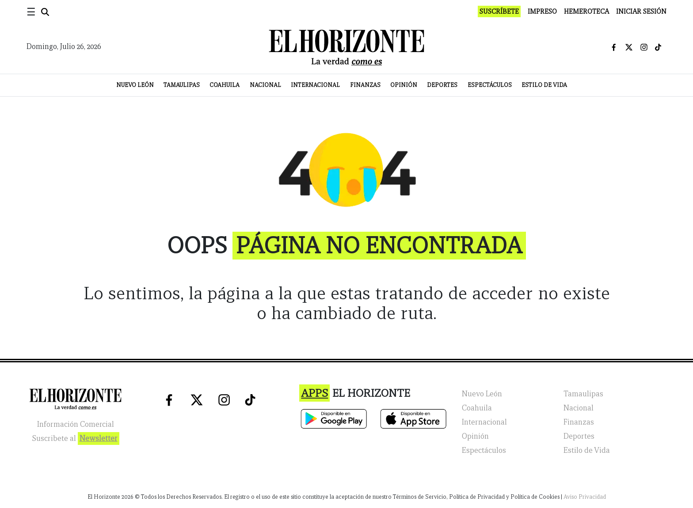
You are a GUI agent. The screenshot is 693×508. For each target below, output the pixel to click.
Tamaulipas (182, 85)
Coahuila (224, 85)
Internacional (315, 85)
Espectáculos (490, 85)
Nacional (265, 85)
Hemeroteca (586, 11)
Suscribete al (75, 438)
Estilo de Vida (544, 85)
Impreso (542, 11)
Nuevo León (135, 85)
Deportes (442, 85)
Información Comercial (75, 424)
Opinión (403, 85)
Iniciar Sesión (641, 11)
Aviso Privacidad (585, 496)
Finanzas (365, 85)
